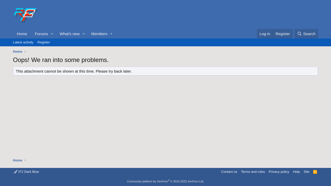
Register (43, 42)
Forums (41, 34)
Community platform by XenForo (165, 181)
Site (306, 172)
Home (22, 34)
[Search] (306, 33)
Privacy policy (279, 172)
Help (296, 172)
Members (99, 34)
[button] (52, 33)
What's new (70, 34)
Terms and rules (253, 172)
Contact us (229, 172)
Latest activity (23, 42)
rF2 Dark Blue (26, 172)
